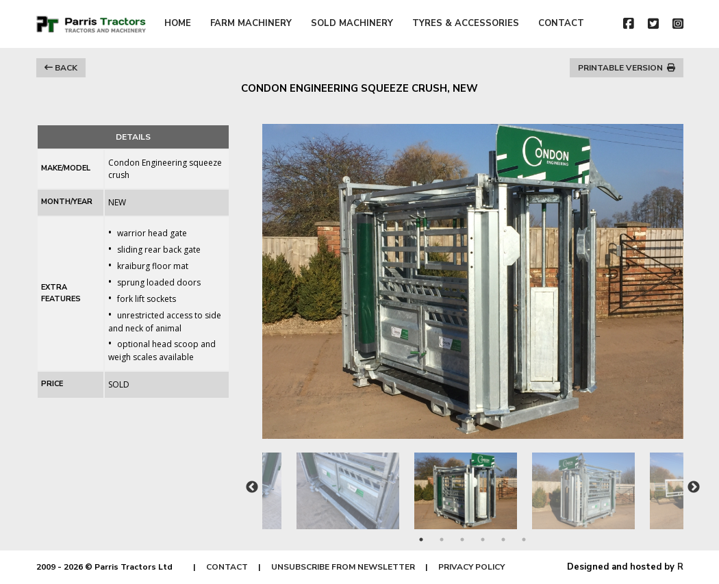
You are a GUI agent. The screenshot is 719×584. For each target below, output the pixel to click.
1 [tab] (421, 539)
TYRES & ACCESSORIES (465, 23)
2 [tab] (442, 539)
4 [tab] (483, 539)
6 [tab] (524, 539)
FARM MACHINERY (251, 23)
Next (694, 487)
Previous (252, 487)
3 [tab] (462, 539)
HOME (177, 23)
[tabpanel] (473, 484)
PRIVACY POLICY (471, 566)
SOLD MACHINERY (352, 23)
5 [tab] (503, 539)
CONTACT (561, 23)
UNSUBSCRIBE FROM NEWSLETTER (343, 566)
